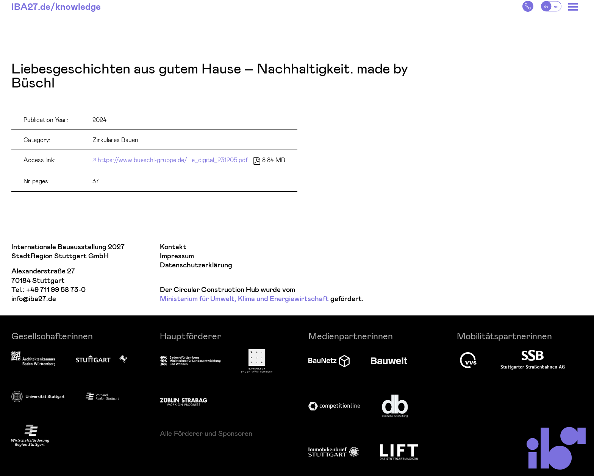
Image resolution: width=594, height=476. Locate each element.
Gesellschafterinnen (52, 335)
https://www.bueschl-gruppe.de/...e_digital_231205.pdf (173, 159)
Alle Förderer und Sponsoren (206, 433)
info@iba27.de (33, 299)
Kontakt (173, 247)
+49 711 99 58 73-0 (56, 289)
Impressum (177, 256)
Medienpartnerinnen (350, 335)
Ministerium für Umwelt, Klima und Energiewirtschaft (244, 299)
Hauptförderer (190, 335)
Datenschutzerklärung (196, 265)
